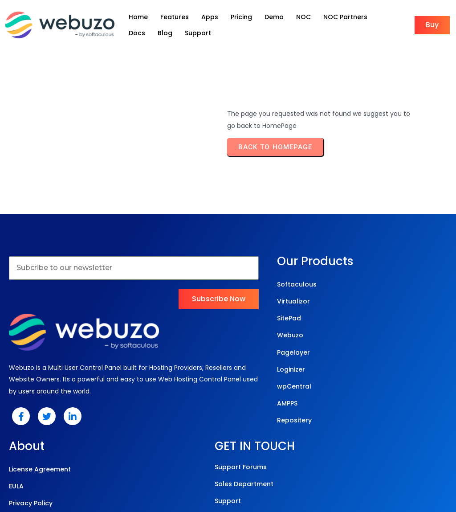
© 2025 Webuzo (226, 468)
